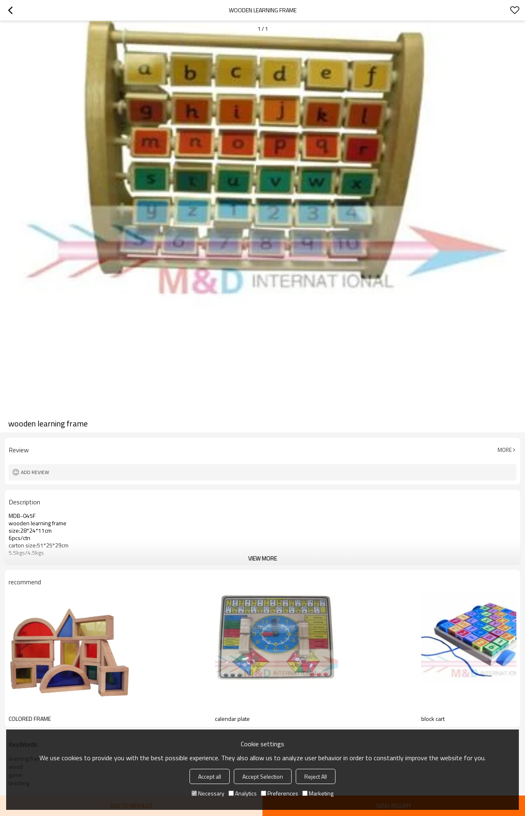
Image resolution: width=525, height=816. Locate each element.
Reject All (315, 776)
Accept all (209, 776)
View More (262, 558)
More (505, 450)
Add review (35, 472)
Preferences (279, 793)
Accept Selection (262, 776)
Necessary (208, 793)
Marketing (317, 793)
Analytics (242, 793)
